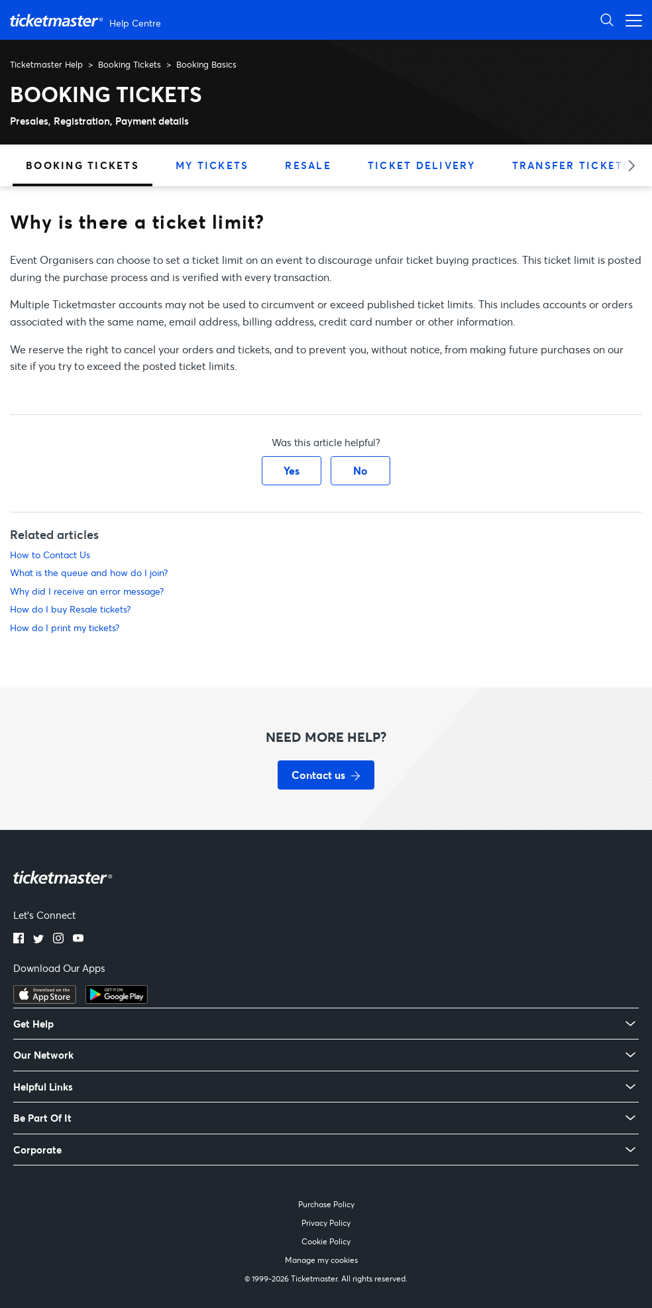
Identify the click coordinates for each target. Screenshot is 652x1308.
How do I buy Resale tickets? (70, 609)
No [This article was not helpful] (360, 470)
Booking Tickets (129, 64)
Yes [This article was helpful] (291, 470)
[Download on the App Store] (44, 999)
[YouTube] (78, 939)
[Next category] (627, 165)
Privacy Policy (326, 1223)
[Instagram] (58, 939)
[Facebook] (18, 939)
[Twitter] (38, 939)
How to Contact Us (50, 554)
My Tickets (212, 165)
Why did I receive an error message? (87, 591)
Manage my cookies (321, 1260)
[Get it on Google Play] (116, 999)
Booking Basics (206, 64)
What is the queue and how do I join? (89, 572)
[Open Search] (607, 19)
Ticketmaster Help (46, 64)
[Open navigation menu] (630, 19)
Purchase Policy (326, 1204)
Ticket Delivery (422, 165)
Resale (308, 165)
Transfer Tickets (571, 165)
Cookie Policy (326, 1241)
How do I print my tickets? (64, 627)
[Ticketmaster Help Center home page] (87, 20)
